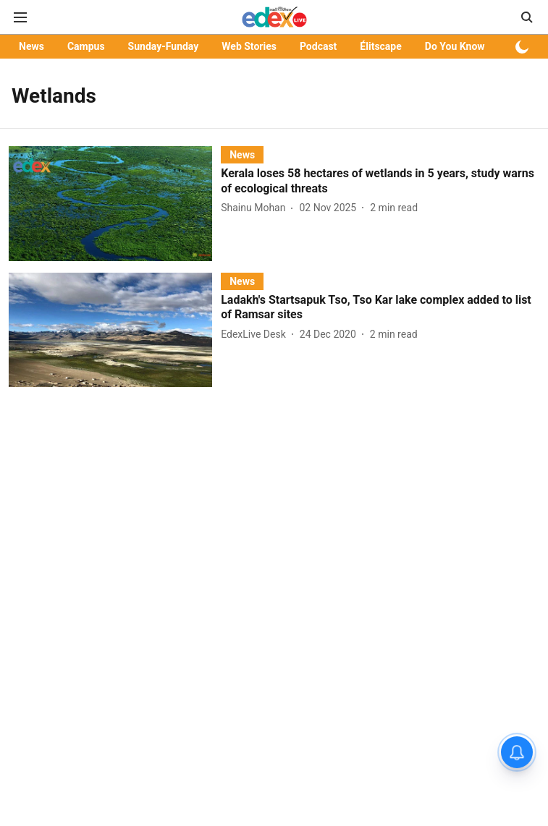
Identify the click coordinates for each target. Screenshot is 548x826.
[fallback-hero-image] (115, 203)
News (31, 46)
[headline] (380, 181)
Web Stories (249, 46)
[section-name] (242, 154)
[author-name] (256, 208)
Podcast (318, 46)
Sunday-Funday (163, 46)
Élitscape (380, 46)
